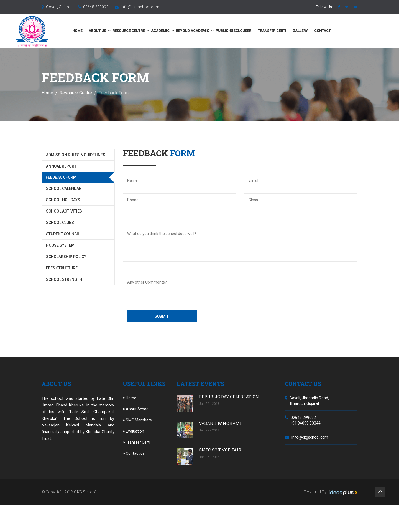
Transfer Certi (298, 31)
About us (123, 31)
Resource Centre (155, 31)
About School (136, 409)
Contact (349, 31)
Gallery (326, 31)
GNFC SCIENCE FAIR (220, 450)
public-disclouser (260, 31)
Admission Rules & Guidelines (75, 155)
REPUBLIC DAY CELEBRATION (229, 396)
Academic (186, 31)
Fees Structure (62, 268)
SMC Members (137, 420)
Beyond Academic (219, 31)
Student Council (63, 234)
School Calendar (63, 188)
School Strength (64, 279)
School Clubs (60, 222)
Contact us (134, 453)
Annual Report (61, 166)
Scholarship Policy (66, 256)
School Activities (64, 211)
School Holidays (63, 200)
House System (60, 245)
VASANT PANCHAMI (220, 423)
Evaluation (133, 431)
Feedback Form (61, 177)
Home (104, 31)
